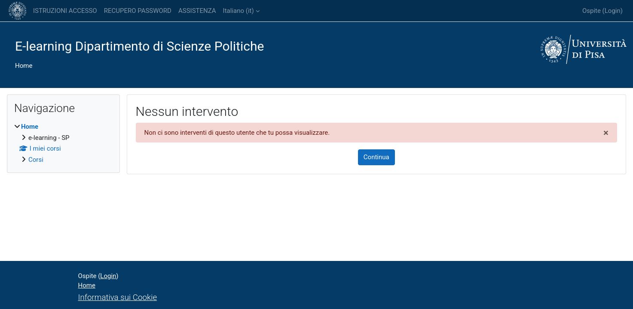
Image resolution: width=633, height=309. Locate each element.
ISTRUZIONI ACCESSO (65, 11)
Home (23, 66)
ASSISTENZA (197, 11)
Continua (376, 157)
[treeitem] (63, 143)
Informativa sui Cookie (117, 297)
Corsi (35, 160)
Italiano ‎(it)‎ (238, 11)
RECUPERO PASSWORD (137, 11)
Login (613, 11)
